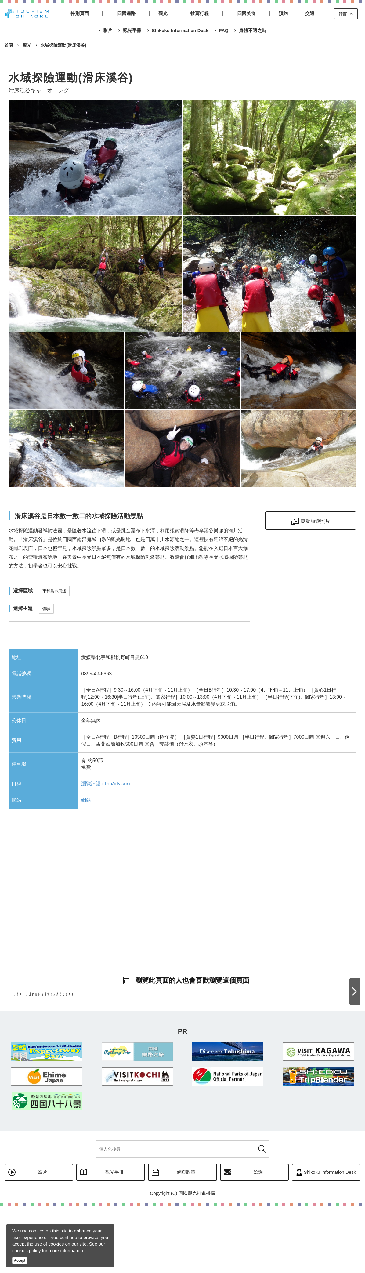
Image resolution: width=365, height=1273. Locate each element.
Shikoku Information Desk (330, 1239)
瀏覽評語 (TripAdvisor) (105, 783)
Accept (19, 1260)
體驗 (46, 608)
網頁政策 (186, 1239)
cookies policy (26, 1250)
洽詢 (258, 1239)
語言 (343, 14)
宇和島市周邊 (54, 591)
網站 (86, 800)
